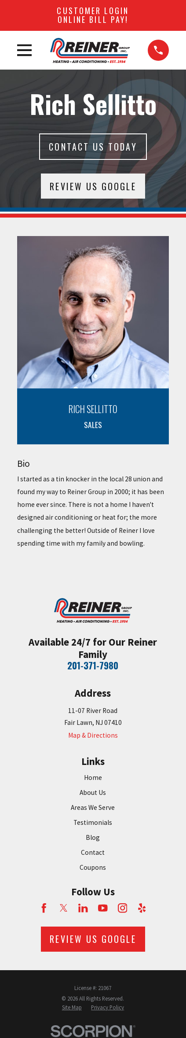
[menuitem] (72, 1008)
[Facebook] (44, 908)
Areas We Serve (93, 807)
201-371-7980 (92, 665)
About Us (93, 792)
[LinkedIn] (83, 908)
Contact (93, 852)
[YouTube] (103, 908)
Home (93, 777)
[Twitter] (64, 908)
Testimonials (92, 822)
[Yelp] (142, 908)
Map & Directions (93, 735)
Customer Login (93, 15)
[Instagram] (123, 908)
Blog (93, 837)
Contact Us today (93, 146)
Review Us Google (93, 186)
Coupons (93, 867)
